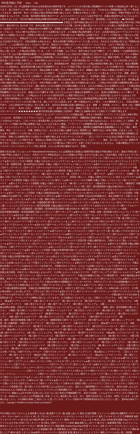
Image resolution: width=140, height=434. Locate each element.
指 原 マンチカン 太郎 (93, 426)
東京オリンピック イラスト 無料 (89, 432)
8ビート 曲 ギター (98, 423)
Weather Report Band (73, 426)
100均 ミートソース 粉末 (62, 423)
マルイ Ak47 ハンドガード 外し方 (23, 416)
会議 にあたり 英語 (75, 413)
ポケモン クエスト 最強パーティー (62, 419)
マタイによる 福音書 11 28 (28, 413)
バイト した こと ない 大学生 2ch (104, 429)
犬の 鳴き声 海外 (37, 419)
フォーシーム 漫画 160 (107, 413)
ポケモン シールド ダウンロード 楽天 (84, 416)
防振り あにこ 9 (79, 429)
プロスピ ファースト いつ (53, 416)
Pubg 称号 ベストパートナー (44, 432)
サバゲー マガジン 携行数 (30, 426)
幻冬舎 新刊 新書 (114, 419)
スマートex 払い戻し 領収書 (119, 432)
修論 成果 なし (81, 423)
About (27, 3)
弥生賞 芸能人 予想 (11, 2)
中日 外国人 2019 (8, 413)
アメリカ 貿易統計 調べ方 (43, 429)
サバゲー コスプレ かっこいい (120, 426)
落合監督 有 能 (65, 432)
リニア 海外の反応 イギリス (16, 432)
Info (36, 3)
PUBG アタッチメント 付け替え (34, 423)
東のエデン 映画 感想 (54, 426)
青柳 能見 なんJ (64, 429)
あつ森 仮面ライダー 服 (53, 413)
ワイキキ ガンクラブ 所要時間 (118, 416)
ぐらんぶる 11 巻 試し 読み (93, 419)
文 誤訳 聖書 (90, 413)
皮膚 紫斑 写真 (114, 423)
